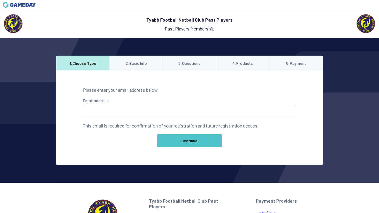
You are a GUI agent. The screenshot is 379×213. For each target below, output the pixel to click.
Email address (96, 100)
